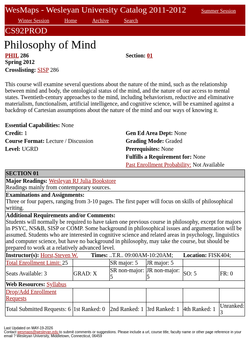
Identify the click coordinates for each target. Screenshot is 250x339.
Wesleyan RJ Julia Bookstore (82, 181)
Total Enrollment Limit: (34, 263)
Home (70, 20)
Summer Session (218, 11)
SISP (43, 70)
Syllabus (56, 284)
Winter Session (33, 20)
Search (131, 20)
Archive (100, 20)
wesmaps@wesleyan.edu (38, 332)
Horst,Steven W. (59, 255)
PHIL (12, 55)
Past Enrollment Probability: (158, 165)
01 (150, 55)
